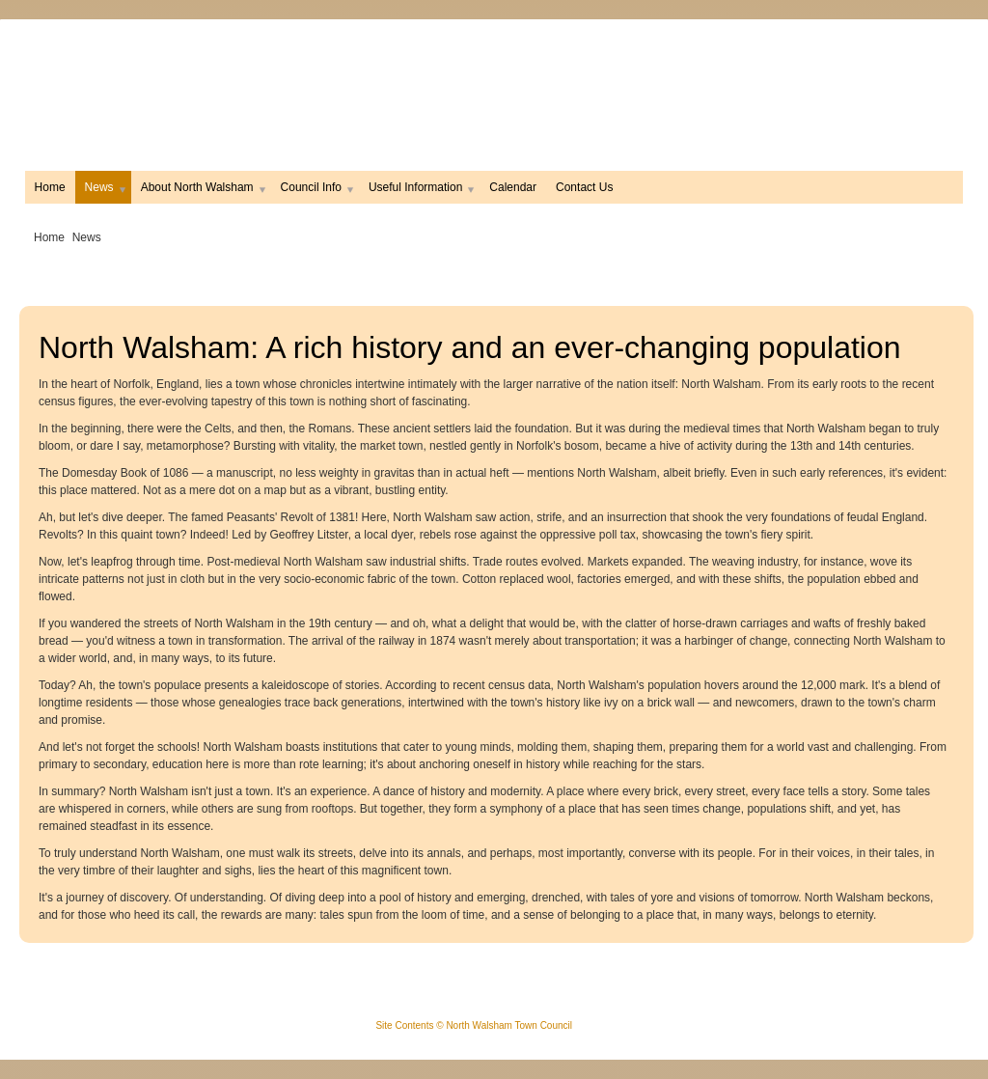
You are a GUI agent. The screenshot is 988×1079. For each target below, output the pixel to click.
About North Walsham (201, 187)
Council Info (315, 187)
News (103, 187)
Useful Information (419, 187)
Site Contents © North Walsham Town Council (473, 1025)
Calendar (512, 187)
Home (50, 187)
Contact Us (584, 187)
